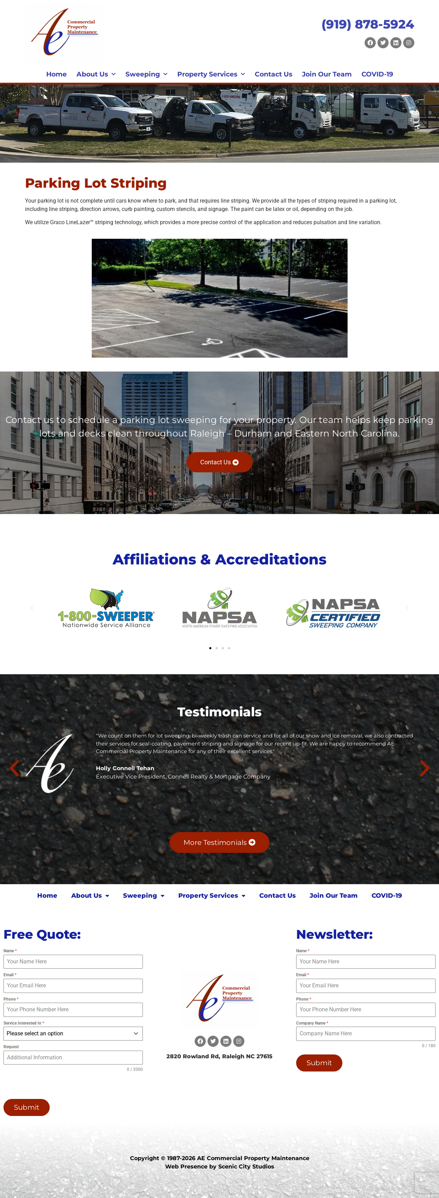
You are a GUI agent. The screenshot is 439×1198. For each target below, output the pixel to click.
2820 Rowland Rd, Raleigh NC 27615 (219, 1056)
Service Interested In (23, 1023)
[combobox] (73, 1034)
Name (10, 950)
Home (56, 74)
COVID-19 (377, 74)
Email (9, 974)
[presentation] (47, 1085)
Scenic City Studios (246, 1166)
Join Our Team (327, 74)
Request (11, 1046)
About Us (96, 74)
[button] (32, 608)
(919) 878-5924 (368, 24)
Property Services (211, 74)
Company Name (312, 1023)
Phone (10, 999)
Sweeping (146, 74)
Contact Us (273, 74)
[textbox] (66, 1033)
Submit (26, 1107)
